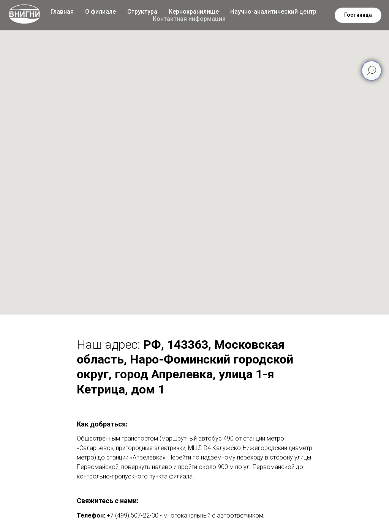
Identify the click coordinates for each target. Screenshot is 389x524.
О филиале (100, 11)
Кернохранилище (194, 11)
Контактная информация (189, 18)
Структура (142, 11)
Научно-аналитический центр (273, 11)
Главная (62, 11)
